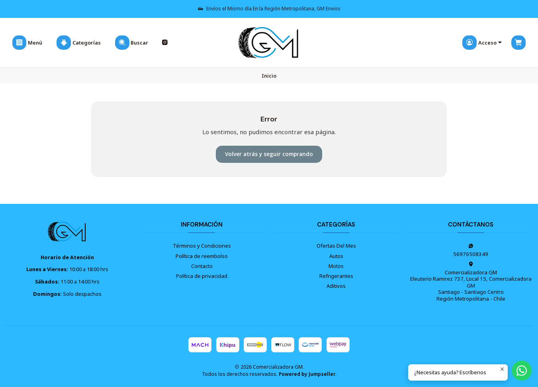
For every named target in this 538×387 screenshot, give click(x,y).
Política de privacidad (201, 276)
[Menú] (27, 42)
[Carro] (518, 42)
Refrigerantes (336, 276)
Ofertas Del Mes (336, 245)
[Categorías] (78, 42)
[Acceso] (482, 42)
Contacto (202, 266)
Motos (336, 266)
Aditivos (336, 285)
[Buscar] (131, 42)
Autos (336, 256)
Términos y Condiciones (202, 245)
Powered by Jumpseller (307, 374)
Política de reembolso (202, 256)
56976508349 (470, 250)
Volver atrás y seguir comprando (269, 154)
